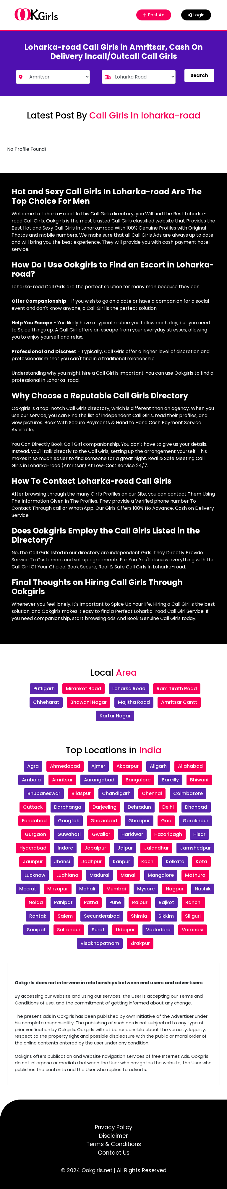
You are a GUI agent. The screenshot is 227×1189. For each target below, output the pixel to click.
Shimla (139, 916)
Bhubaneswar (43, 793)
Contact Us (113, 1153)
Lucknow (35, 875)
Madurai (99, 875)
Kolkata (175, 861)
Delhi (168, 807)
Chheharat (46, 702)
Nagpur (175, 888)
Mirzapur (57, 888)
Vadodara (158, 929)
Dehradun (139, 807)
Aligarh (158, 766)
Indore (65, 848)
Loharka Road (128, 688)
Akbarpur (127, 766)
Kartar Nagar (115, 715)
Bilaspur (81, 793)
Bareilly (170, 779)
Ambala (31, 779)
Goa (166, 820)
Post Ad (155, 15)
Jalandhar (156, 848)
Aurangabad (99, 779)
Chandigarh (116, 793)
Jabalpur (95, 848)
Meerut (27, 888)
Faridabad (34, 820)
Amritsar (62, 779)
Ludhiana (67, 875)
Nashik (203, 888)
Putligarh (44, 688)
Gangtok (68, 820)
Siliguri (193, 916)
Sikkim (166, 916)
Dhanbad (196, 807)
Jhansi (62, 861)
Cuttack (33, 807)
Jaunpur (33, 861)
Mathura (195, 875)
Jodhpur (91, 861)
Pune (115, 902)
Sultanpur (68, 929)
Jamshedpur (195, 848)
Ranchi (193, 902)
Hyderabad (33, 848)
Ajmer (98, 766)
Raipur (139, 902)
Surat (98, 929)
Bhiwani (199, 779)
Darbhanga (67, 807)
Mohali (87, 888)
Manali (129, 875)
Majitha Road (134, 702)
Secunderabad (102, 916)
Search (199, 75)
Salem (65, 916)
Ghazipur (139, 820)
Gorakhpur (195, 820)
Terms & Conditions (113, 1144)
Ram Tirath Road (177, 688)
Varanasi (192, 929)
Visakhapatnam (99, 943)
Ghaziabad (103, 820)
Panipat (63, 902)
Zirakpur (140, 943)
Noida (36, 902)
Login (196, 15)
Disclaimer (113, 1136)
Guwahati (69, 834)
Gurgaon (35, 834)
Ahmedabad (65, 766)
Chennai (152, 793)
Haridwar (132, 834)
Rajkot (166, 902)
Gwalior (101, 834)
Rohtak (37, 916)
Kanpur (121, 861)
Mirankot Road (83, 688)
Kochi (148, 861)
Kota (201, 861)
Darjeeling (104, 807)
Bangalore (138, 779)
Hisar (199, 834)
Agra (33, 766)
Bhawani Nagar (88, 702)
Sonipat (36, 929)
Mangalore (161, 875)
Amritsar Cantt (179, 702)
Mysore (146, 888)
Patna (91, 902)
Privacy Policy (113, 1127)
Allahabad (190, 766)
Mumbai (116, 888)
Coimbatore (188, 793)
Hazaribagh (168, 834)
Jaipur (125, 848)
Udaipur (125, 929)
